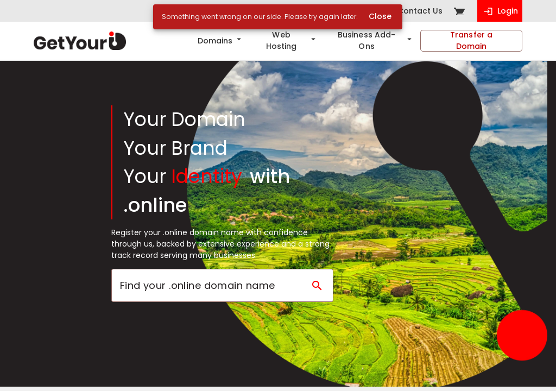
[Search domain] (317, 286)
